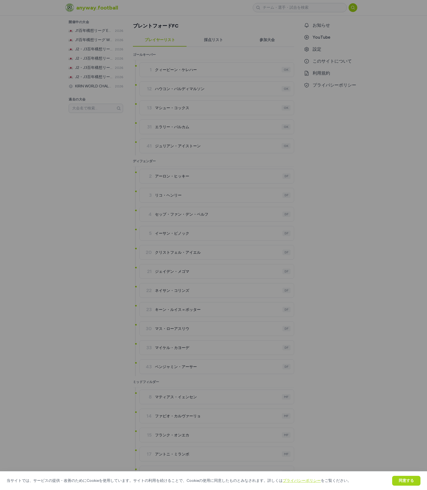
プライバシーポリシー (302, 480)
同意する (406, 480)
